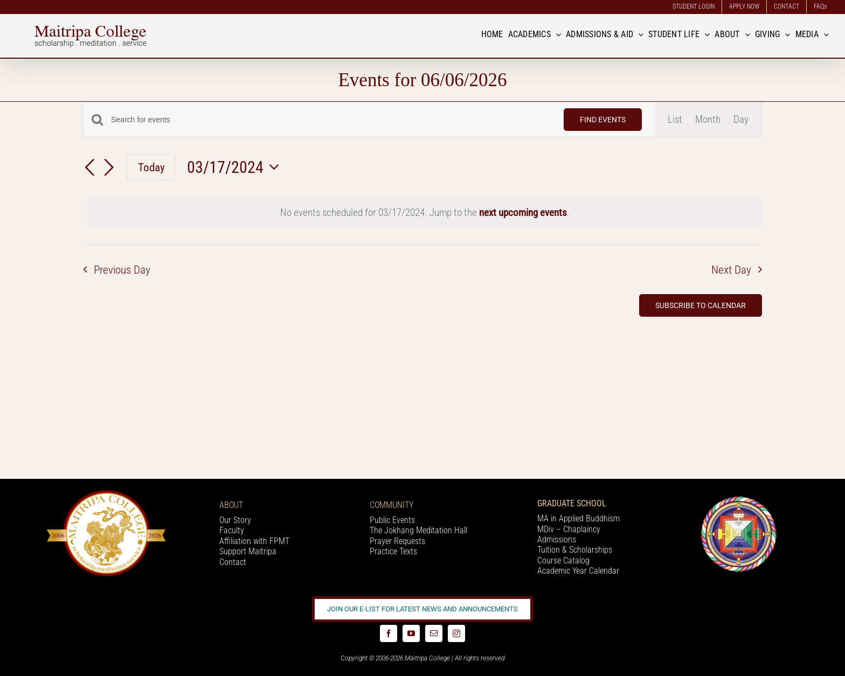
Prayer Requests (397, 541)
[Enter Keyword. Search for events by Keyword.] (331, 120)
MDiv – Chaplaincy (568, 529)
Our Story (235, 520)
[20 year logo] (106, 493)
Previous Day (122, 269)
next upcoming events (523, 212)
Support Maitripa (247, 551)
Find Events (603, 119)
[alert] (424, 213)
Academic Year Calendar (578, 571)
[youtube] (411, 633)
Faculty (231, 530)
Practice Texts (393, 551)
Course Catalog (563, 560)
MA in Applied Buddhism (578, 518)
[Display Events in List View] (675, 119)
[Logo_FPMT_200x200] (738, 498)
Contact (232, 562)
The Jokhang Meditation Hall (418, 530)
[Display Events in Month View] (708, 119)
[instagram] (456, 633)
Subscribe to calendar (700, 305)
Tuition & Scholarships (574, 550)
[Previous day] (89, 168)
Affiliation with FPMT (254, 541)
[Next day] (108, 168)
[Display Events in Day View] (741, 119)
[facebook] (388, 633)
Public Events (392, 520)
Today (151, 167)
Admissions (556, 539)
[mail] (433, 633)
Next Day (731, 269)
